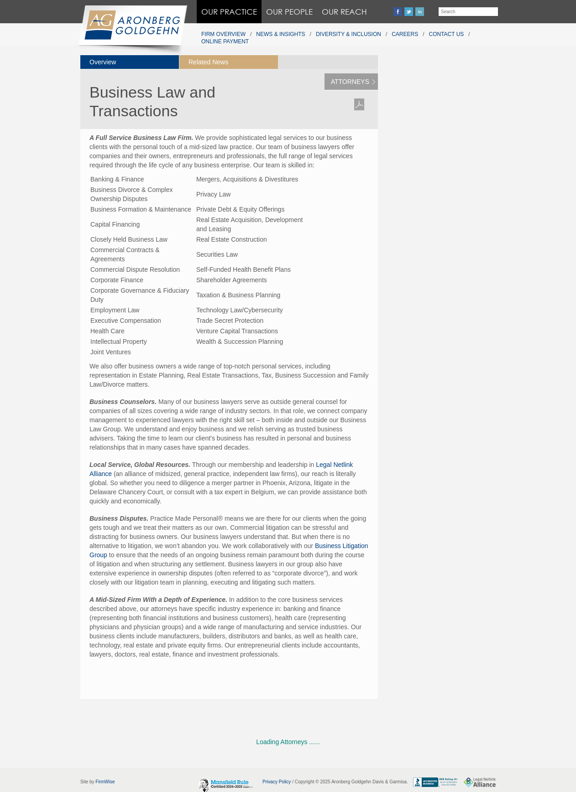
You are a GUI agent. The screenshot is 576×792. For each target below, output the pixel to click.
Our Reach (344, 11)
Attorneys (350, 81)
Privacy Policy (276, 781)
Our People (289, 11)
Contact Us (446, 34)
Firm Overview (223, 34)
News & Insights (280, 34)
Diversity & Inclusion (348, 34)
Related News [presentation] (208, 62)
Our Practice (229, 11)
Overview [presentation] (102, 62)
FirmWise (105, 781)
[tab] (129, 62)
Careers (405, 34)
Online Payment (225, 41)
